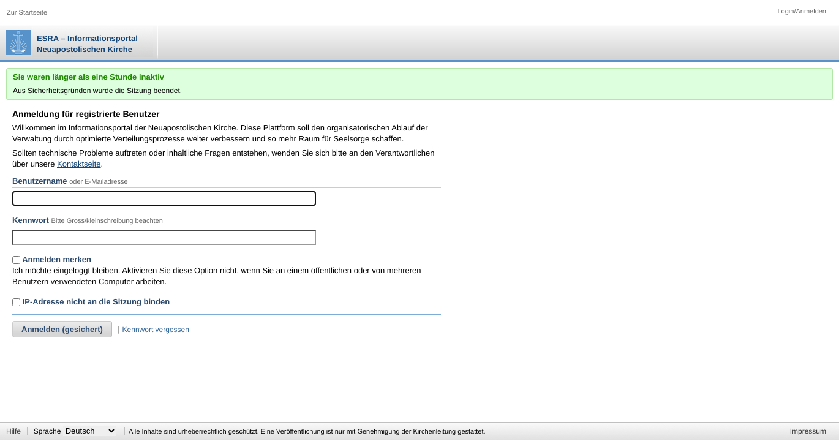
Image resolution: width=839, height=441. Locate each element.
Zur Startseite (27, 13)
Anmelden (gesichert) (62, 329)
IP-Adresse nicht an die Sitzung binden (91, 301)
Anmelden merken (51, 259)
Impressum (808, 431)
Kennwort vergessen (155, 329)
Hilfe (13, 431)
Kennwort (30, 220)
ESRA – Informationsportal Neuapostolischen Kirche (87, 44)
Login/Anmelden (801, 11)
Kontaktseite (79, 163)
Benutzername (39, 181)
